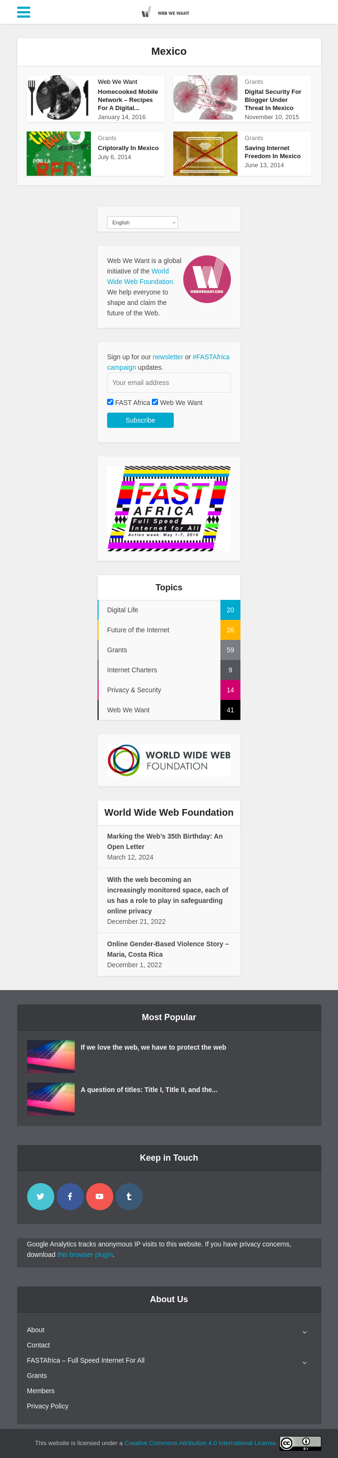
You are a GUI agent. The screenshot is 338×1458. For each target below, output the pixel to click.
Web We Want (118, 81)
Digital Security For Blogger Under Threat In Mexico (273, 99)
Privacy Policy (48, 1406)
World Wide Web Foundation (168, 812)
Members (41, 1391)
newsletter (168, 357)
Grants (254, 81)
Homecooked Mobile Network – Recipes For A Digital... (128, 99)
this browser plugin (85, 1254)
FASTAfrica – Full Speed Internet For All (86, 1360)
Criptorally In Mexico (128, 148)
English (120, 222)
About (36, 1330)
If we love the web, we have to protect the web (154, 1047)
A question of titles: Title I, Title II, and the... (149, 1090)
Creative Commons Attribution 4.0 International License (200, 1443)
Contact (38, 1345)
